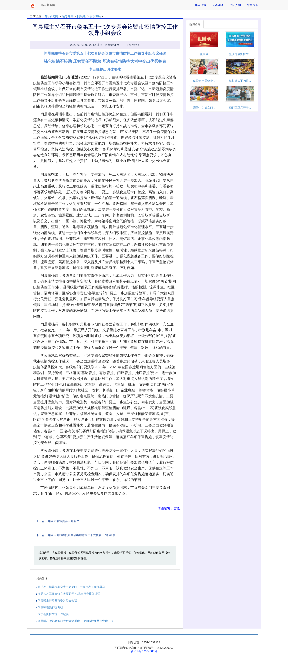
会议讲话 (95, 16)
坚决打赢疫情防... (240, 54)
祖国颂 (204, 54)
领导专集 (67, 16)
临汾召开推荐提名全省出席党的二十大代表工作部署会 (81, 535)
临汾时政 (200, 5)
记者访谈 (218, 5)
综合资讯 (252, 5)
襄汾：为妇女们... (204, 107)
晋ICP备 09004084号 (144, 651)
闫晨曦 (81, 16)
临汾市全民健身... (204, 80)
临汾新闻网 (51, 16)
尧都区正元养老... (240, 107)
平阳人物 (235, 5)
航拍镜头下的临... (240, 80)
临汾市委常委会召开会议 (63, 521)
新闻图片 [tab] (194, 24)
